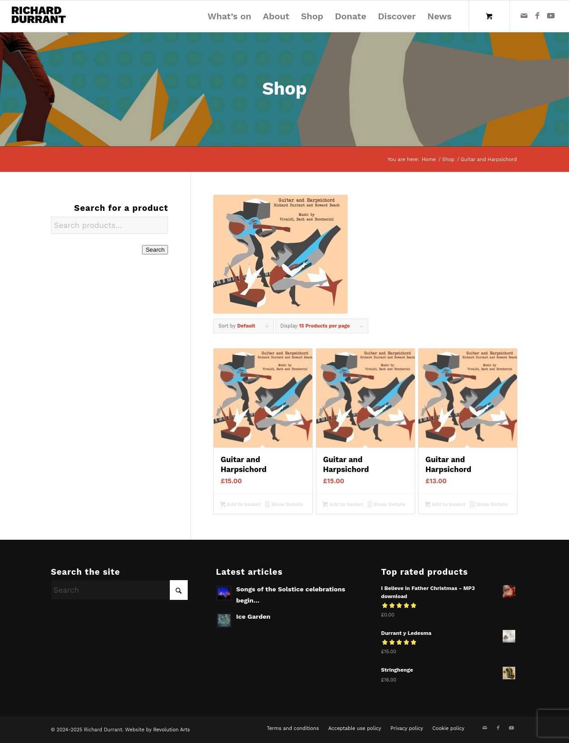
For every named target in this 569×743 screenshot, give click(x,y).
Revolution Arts (171, 730)
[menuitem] (229, 16)
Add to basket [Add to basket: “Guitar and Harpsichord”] (240, 505)
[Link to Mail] (524, 15)
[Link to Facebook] (537, 15)
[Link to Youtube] (551, 15)
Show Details (284, 505)
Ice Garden (253, 617)
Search (155, 249)
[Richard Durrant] (39, 16)
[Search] (119, 590)
